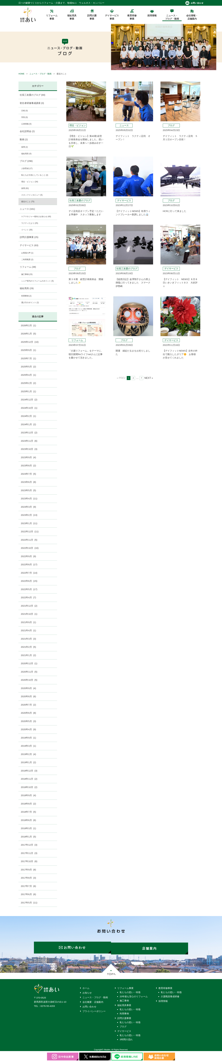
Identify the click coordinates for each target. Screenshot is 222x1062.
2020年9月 (28, 688)
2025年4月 (28, 375)
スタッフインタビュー (32, 195)
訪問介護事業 (29, 237)
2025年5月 (28, 366)
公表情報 (26, 124)
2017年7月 (28, 886)
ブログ (26, 161)
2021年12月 (29, 605)
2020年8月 (28, 696)
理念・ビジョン (29, 182)
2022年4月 (28, 597)
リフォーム (28, 267)
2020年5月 (28, 721)
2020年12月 (29, 663)
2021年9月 (28, 622)
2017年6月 (28, 894)
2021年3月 (28, 638)
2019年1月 (28, 762)
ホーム (85, 986)
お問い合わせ (89, 1004)
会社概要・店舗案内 (92, 1000)
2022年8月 (29, 564)
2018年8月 (28, 803)
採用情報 (163, 999)
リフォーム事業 (125, 986)
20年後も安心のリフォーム (134, 994)
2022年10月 (30, 548)
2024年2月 (28, 416)
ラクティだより (29, 223)
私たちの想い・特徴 (130, 990)
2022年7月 (29, 572)
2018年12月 (29, 770)
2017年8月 (28, 877)
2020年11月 (29, 671)
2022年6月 (29, 581)
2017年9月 (28, 869)
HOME (21, 74)
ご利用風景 (27, 259)
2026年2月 (28, 325)
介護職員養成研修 (170, 994)
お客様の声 (27, 253)
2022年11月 (29, 539)
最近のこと (27, 202)
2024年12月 (29, 399)
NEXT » (148, 378)
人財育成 (27, 168)
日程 (24, 111)
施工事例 (27, 274)
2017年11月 (29, 853)
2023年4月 (29, 498)
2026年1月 (28, 333)
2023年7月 (28, 474)
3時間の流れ (126, 1037)
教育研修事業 (165, 986)
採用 (24, 147)
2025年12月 (30, 342)
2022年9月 (28, 556)
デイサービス (29, 245)
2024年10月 (29, 408)
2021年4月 (28, 630)
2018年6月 (28, 820)
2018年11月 (29, 779)
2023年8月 (28, 465)
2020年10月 (29, 680)
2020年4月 (28, 729)
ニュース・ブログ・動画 (40, 74)
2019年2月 (28, 754)
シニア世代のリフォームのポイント (37, 281)
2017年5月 (29, 902)
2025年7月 (28, 358)
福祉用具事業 (124, 1003)
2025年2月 (28, 383)
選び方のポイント (30, 302)
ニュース (27, 209)
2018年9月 (28, 795)
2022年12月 (30, 531)
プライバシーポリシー (94, 1009)
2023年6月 (28, 482)
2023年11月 (29, 441)
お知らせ (87, 991)
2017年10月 (29, 861)
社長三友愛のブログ (32, 95)
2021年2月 (28, 647)
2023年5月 (28, 490)
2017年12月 (29, 844)
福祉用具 (26, 154)
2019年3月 (28, 746)
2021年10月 (29, 614)
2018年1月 (28, 836)
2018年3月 (28, 828)
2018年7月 (28, 811)
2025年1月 (28, 391)
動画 (24, 139)
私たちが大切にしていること (34, 175)
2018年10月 (29, 787)
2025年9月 (28, 350)
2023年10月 (29, 449)
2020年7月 (28, 704)
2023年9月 (28, 457)
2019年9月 (28, 737)
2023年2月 (29, 515)
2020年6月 (28, 713)
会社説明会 (27, 131)
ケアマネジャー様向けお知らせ (36, 216)
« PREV (121, 378)
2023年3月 (28, 506)
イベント (27, 230)
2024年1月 (28, 424)
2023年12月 (29, 432)
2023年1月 (29, 523)
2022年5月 (29, 589)
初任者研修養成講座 (32, 103)
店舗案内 (151, 946)
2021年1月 (28, 655)
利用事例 (26, 296)
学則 (24, 117)
